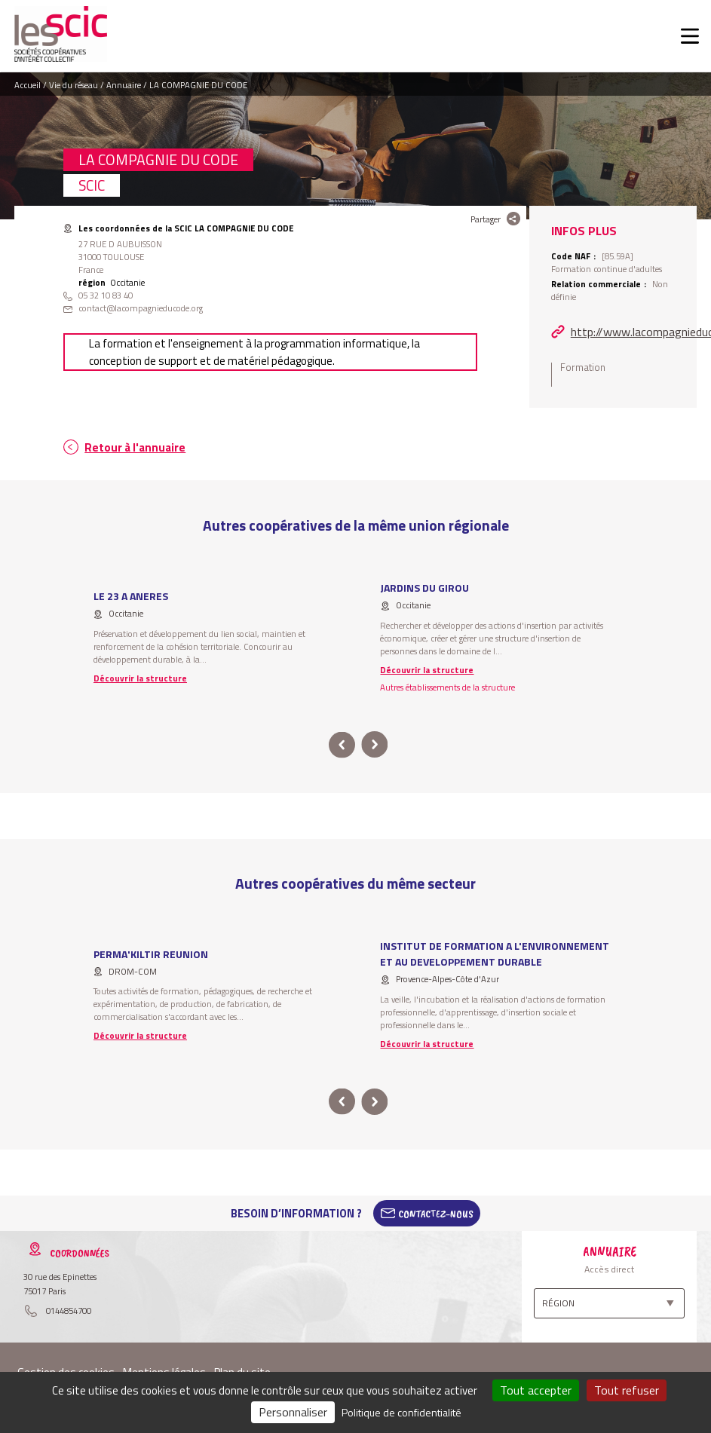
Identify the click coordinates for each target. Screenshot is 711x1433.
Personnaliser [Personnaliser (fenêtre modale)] (293, 1412)
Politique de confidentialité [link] (401, 1412)
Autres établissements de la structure (447, 687)
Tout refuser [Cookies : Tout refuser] (626, 1390)
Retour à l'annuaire (134, 447)
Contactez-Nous (436, 1213)
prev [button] (342, 745)
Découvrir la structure (140, 678)
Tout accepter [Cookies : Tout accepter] (536, 1390)
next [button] (375, 745)
